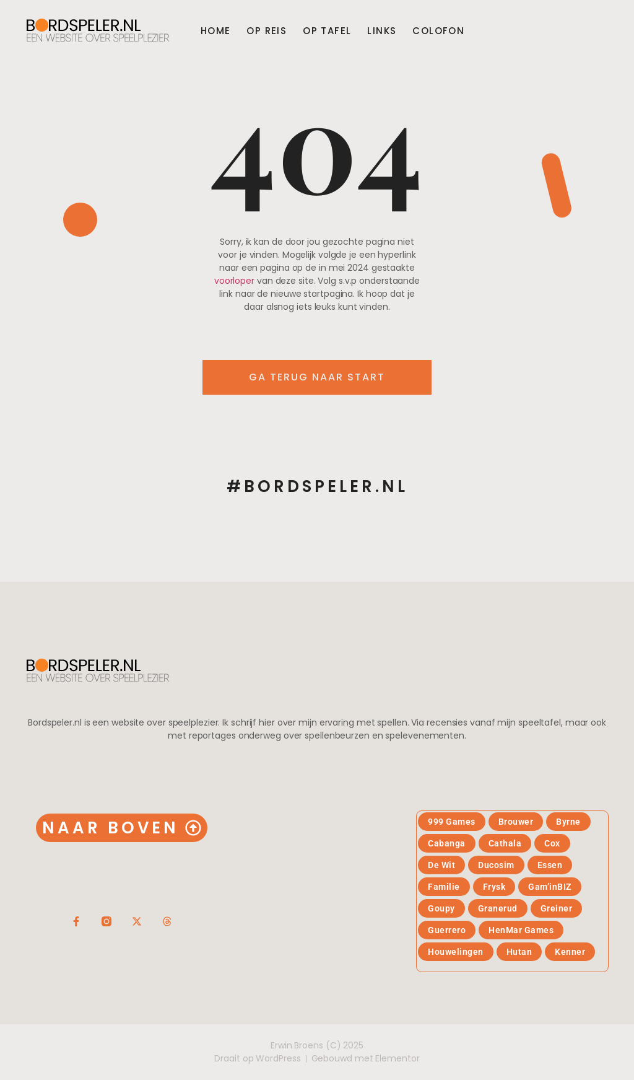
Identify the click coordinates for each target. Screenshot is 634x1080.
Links (381, 31)
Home (216, 31)
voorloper (234, 280)
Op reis (266, 31)
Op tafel (327, 31)
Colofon (438, 31)
